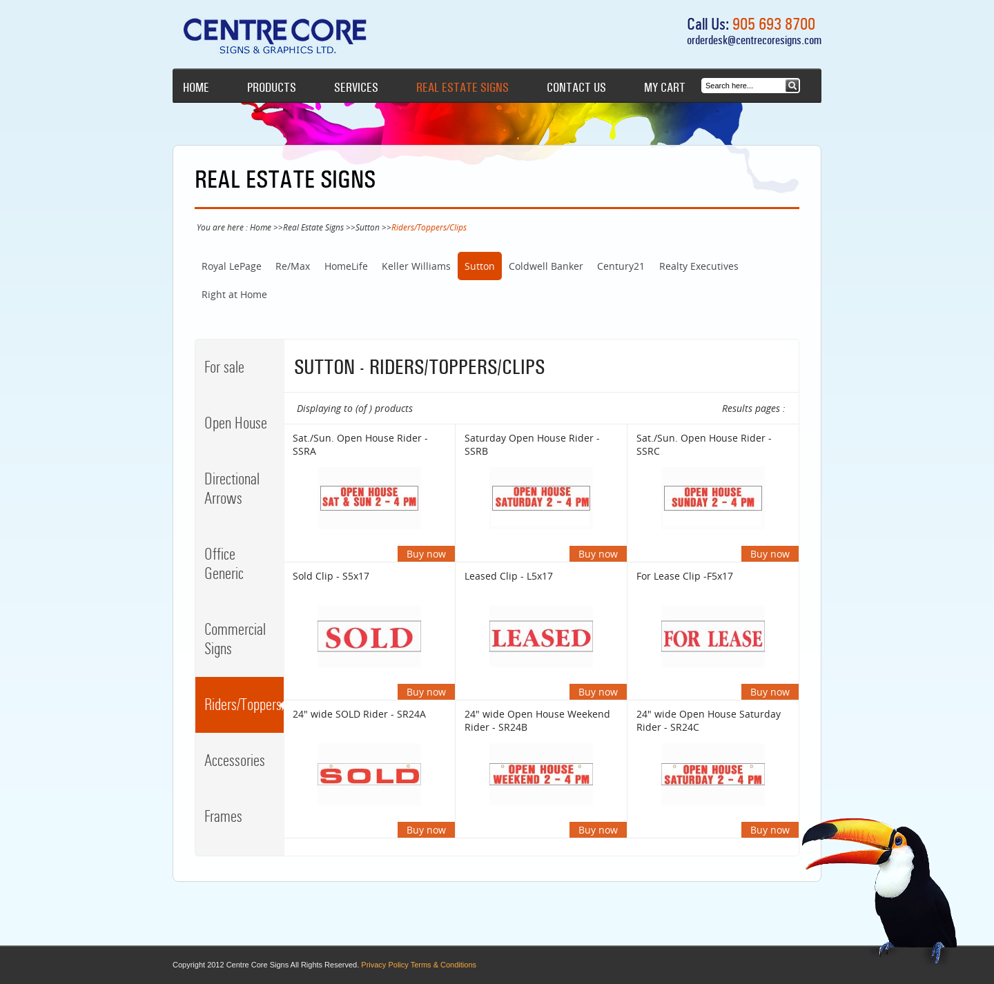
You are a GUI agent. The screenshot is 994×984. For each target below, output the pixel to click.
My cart (664, 87)
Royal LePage (232, 266)
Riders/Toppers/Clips (244, 704)
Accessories (234, 760)
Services (356, 87)
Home (196, 87)
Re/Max (292, 266)
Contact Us (576, 87)
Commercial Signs (235, 639)
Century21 (621, 266)
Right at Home (234, 294)
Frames (223, 816)
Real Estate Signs (462, 87)
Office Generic (224, 563)
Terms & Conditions (443, 965)
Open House (235, 423)
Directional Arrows (232, 488)
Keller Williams (416, 266)
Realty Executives (699, 266)
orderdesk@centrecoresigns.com (754, 40)
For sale (224, 367)
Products (271, 87)
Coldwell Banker (546, 266)
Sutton (367, 227)
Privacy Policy (384, 965)
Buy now (426, 553)
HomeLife (346, 266)
